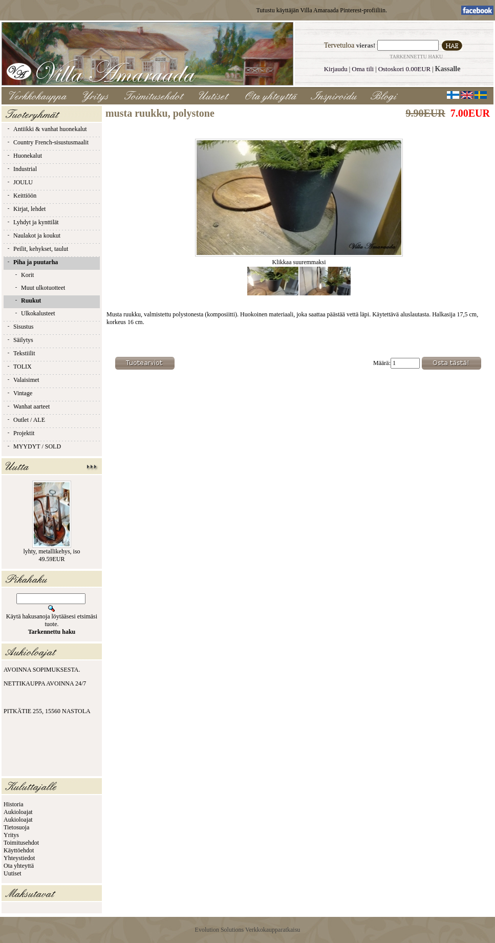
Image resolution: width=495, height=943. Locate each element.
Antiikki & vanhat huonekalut (46, 129)
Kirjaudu (336, 69)
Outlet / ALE (25, 419)
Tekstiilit (20, 353)
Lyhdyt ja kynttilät (32, 222)
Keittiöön (21, 195)
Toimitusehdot (21, 842)
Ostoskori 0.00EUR (404, 69)
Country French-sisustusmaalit (47, 142)
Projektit (20, 433)
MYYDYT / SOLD (33, 446)
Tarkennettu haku (416, 56)
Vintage (19, 393)
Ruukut (27, 300)
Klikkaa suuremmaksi (299, 259)
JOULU (19, 182)
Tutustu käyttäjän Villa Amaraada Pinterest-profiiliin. (321, 10)
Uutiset (12, 873)
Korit (24, 274)
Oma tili (363, 69)
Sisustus (19, 326)
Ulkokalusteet (34, 313)
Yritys (11, 835)
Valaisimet (22, 379)
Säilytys (19, 340)
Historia (14, 804)
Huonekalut (24, 155)
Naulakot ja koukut (33, 235)
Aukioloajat (18, 812)
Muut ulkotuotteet (39, 287)
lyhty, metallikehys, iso (51, 551)
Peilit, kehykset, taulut (37, 248)
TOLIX (19, 366)
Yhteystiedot (19, 858)
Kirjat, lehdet (26, 208)
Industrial (21, 169)
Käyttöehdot (19, 850)
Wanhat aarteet (28, 406)
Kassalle (448, 69)
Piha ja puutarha (32, 262)
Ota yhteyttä (19, 865)
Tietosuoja (16, 827)
